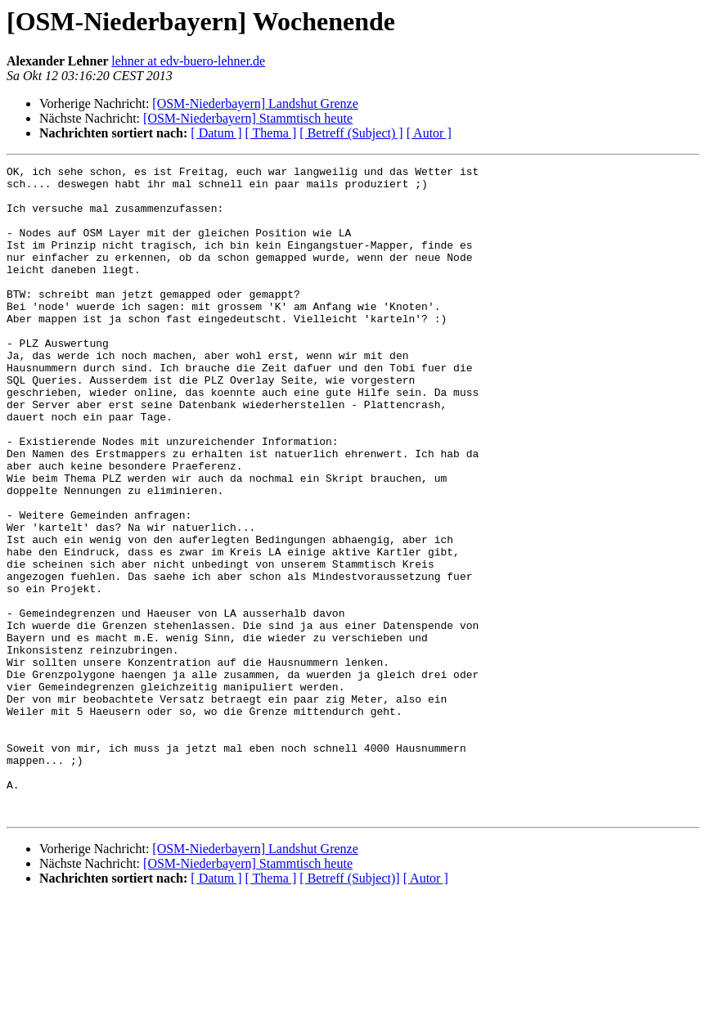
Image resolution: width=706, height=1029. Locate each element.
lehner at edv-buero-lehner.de (188, 61)
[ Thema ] (271, 133)
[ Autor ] (429, 133)
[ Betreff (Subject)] (349, 1008)
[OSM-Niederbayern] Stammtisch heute (248, 118)
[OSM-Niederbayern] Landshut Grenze (254, 103)
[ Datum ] (216, 133)
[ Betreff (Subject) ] (350, 133)
